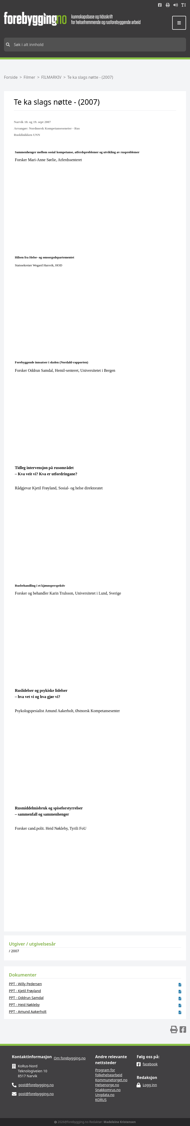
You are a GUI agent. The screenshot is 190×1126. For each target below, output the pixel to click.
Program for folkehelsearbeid (108, 1072)
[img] (174, 1029)
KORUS (101, 1099)
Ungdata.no (105, 1094)
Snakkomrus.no (108, 1089)
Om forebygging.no (70, 1058)
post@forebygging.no (36, 1084)
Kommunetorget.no (111, 1079)
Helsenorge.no (107, 1084)
